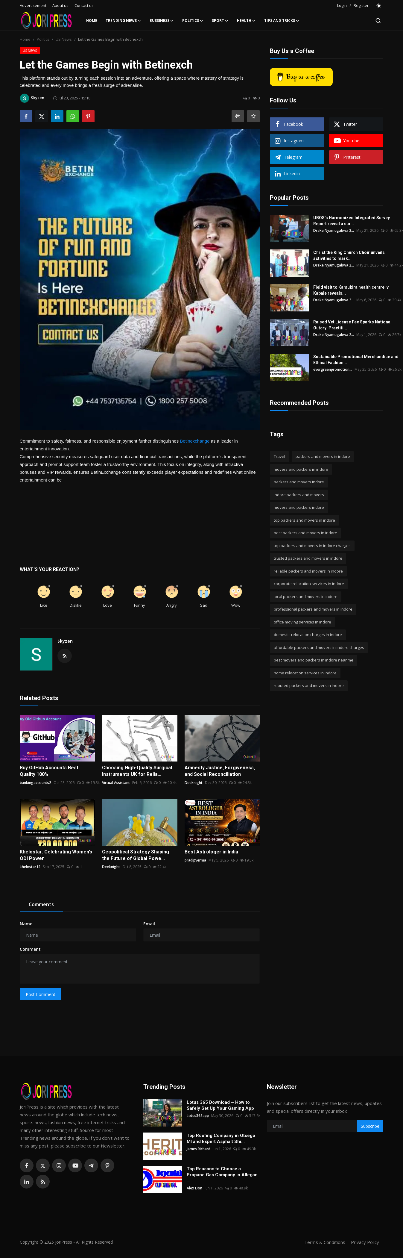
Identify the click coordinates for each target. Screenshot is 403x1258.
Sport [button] (220, 20)
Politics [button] (192, 20)
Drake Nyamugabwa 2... (333, 230)
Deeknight (194, 782)
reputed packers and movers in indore (309, 685)
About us (60, 5)
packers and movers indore (299, 482)
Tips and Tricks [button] (281, 20)
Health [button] (246, 20)
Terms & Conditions (324, 1242)
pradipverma (195, 860)
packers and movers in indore (323, 456)
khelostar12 (30, 866)
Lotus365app (198, 1115)
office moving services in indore (302, 622)
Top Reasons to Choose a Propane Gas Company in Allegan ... (222, 1174)
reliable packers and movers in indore (308, 571)
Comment (30, 949)
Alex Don (194, 1188)
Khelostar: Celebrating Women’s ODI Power (56, 855)
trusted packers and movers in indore (308, 558)
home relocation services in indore (305, 673)
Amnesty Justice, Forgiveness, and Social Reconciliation (220, 771)
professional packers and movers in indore (313, 609)
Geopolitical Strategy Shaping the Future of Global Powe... (135, 855)
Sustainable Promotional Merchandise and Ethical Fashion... (356, 359)
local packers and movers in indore (305, 596)
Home (91, 20)
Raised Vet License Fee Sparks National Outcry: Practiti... (352, 325)
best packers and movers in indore (305, 532)
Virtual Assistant (116, 782)
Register (361, 5)
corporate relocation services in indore (309, 583)
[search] (378, 20)
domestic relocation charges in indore (308, 634)
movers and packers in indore (301, 469)
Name (26, 924)
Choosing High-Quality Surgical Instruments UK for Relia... (137, 771)
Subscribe (370, 1126)
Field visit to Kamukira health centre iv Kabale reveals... (351, 290)
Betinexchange (194, 440)
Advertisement (33, 5)
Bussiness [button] (162, 20)
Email (149, 924)
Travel (279, 456)
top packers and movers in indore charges (312, 545)
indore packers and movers (299, 494)
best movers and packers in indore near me (313, 660)
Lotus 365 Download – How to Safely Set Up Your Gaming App (220, 1105)
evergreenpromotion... (332, 369)
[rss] (43, 1182)
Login (342, 5)
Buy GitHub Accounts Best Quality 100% (49, 771)
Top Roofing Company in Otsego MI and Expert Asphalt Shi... (221, 1138)
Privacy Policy (365, 1242)
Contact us (84, 5)
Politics (43, 39)
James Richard (198, 1148)
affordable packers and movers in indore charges (319, 647)
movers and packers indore (299, 507)
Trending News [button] (123, 20)
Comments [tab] (41, 904)
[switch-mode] (379, 5)
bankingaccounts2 (35, 782)
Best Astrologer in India (211, 852)
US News (64, 39)
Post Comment (40, 994)
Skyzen (65, 641)
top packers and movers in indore (304, 520)
